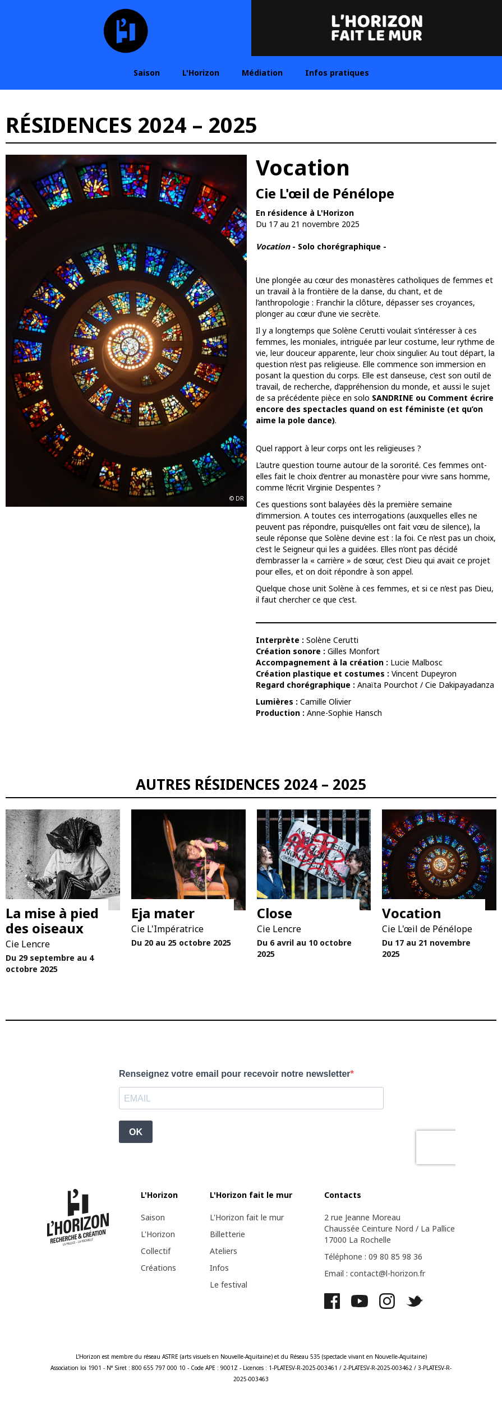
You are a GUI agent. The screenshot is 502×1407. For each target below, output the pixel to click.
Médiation (262, 72)
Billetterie (227, 1234)
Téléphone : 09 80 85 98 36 (373, 1256)
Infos (219, 1267)
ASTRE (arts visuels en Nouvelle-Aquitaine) (217, 1356)
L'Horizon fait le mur (247, 1217)
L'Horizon (200, 72)
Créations (158, 1267)
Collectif (156, 1251)
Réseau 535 (305, 1356)
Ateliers (223, 1251)
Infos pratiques (337, 72)
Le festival (228, 1284)
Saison (146, 72)
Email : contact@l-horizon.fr (374, 1273)
